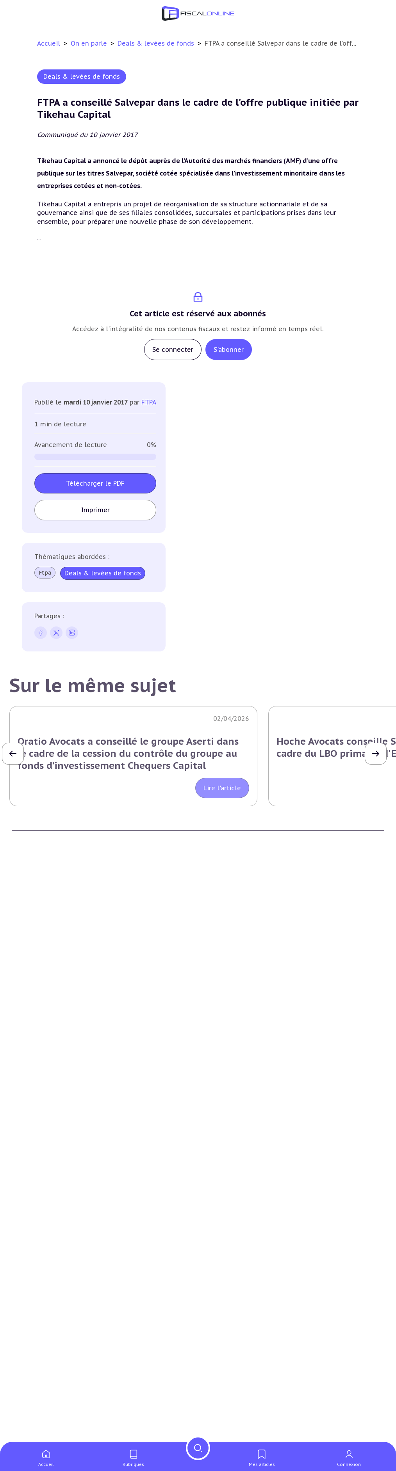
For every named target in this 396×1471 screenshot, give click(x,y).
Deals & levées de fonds (157, 43)
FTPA (148, 402)
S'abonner (229, 349)
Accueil (48, 43)
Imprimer (95, 510)
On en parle (90, 43)
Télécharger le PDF (95, 483)
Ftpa (45, 572)
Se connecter (172, 349)
